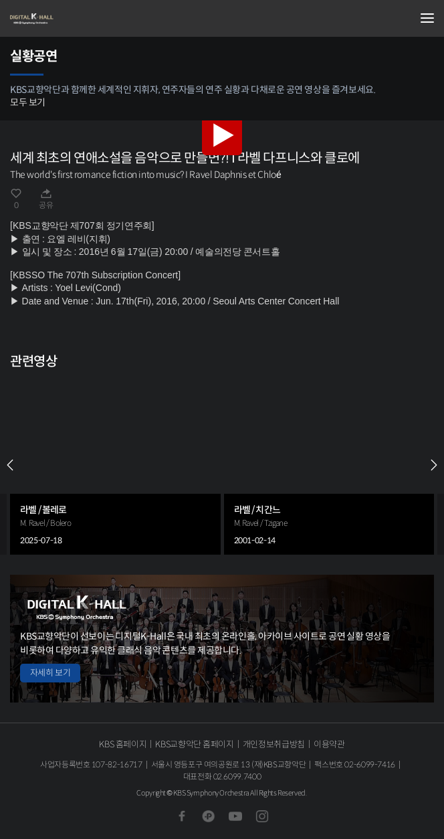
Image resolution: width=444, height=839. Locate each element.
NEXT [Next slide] (434, 465)
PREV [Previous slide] (10, 465)
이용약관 (329, 744)
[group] (115, 465)
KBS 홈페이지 (122, 744)
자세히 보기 (50, 672)
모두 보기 (27, 102)
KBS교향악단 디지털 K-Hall (77, 18)
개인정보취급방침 (274, 744)
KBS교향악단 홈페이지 (194, 744)
